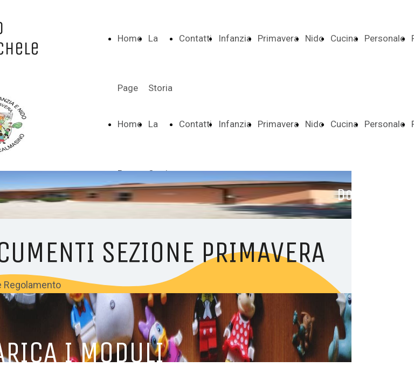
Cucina (344, 38)
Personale (384, 38)
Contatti (195, 38)
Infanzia (234, 38)
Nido (314, 38)
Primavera (278, 38)
